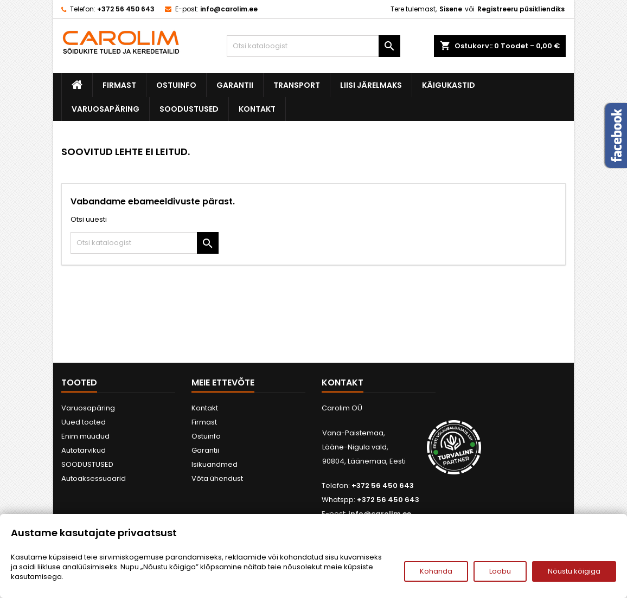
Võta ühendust (217, 478)
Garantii (234, 85)
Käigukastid (448, 85)
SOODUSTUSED (189, 109)
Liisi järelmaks (371, 85)
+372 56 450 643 (126, 9)
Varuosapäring (105, 109)
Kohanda (436, 571)
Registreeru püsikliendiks (521, 9)
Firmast (119, 85)
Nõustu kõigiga (574, 571)
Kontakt (257, 109)
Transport (296, 85)
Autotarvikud (83, 450)
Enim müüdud (85, 436)
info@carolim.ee (229, 9)
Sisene (450, 9)
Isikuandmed (214, 464)
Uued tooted (83, 422)
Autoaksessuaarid (93, 478)
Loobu (500, 571)
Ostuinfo (176, 85)
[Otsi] (313, 46)
